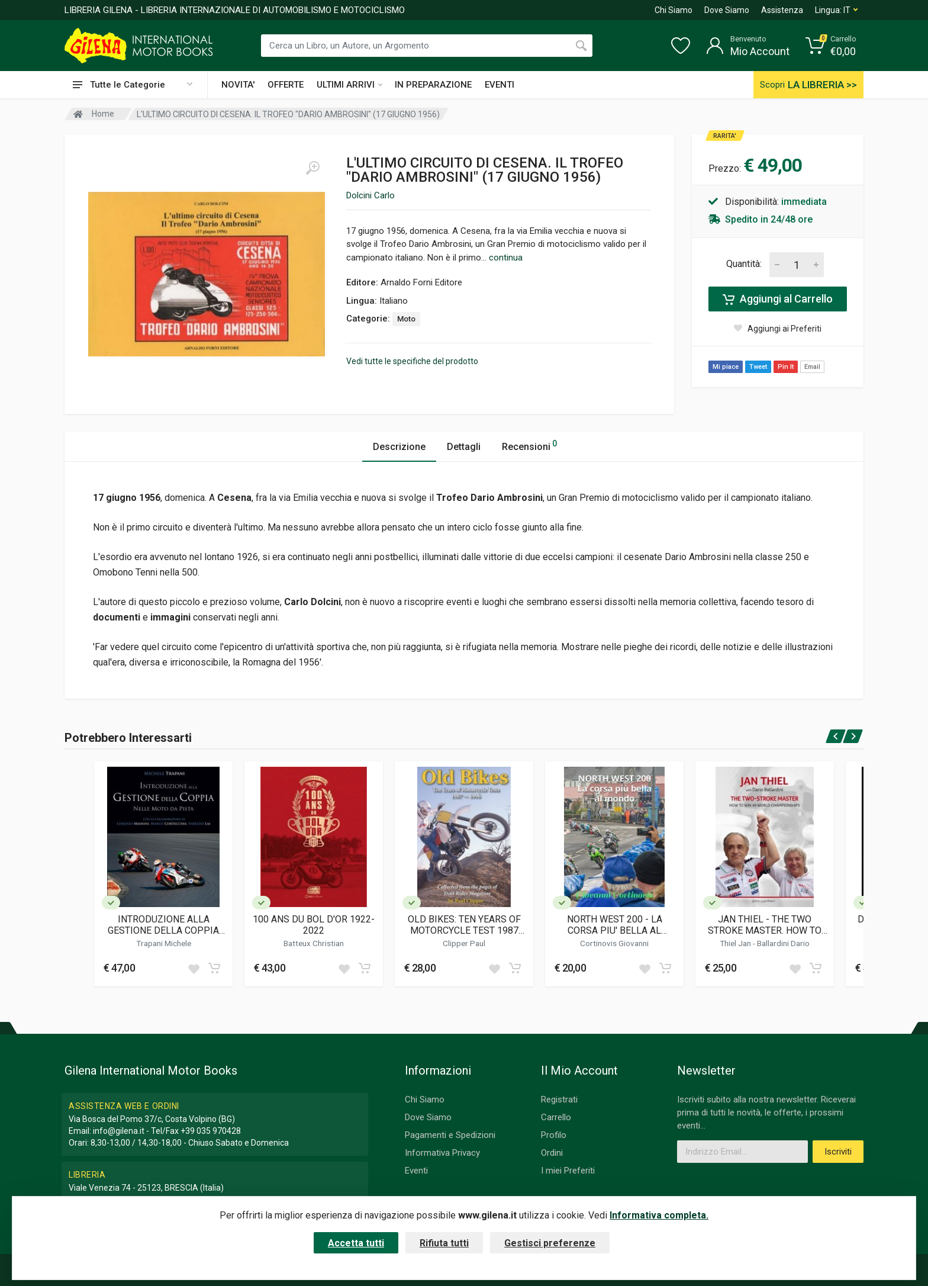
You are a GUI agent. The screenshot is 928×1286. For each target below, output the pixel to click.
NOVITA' (237, 84)
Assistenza (782, 10)
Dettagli (464, 446)
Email (812, 367)
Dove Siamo (726, 10)
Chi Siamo (673, 10)
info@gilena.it (118, 1131)
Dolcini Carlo (370, 195)
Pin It (786, 367)
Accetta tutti (356, 1243)
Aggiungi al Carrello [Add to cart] (778, 299)
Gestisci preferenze (549, 1243)
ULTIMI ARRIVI (349, 84)
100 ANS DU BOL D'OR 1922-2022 (314, 925)
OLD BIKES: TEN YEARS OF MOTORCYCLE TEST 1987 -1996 (464, 925)
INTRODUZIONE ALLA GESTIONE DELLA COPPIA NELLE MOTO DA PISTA (163, 925)
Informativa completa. (659, 1215)
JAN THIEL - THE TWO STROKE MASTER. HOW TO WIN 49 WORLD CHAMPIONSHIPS (764, 925)
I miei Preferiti (568, 1170)
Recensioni (529, 445)
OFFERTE (286, 84)
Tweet (758, 367)
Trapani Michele (163, 943)
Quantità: (744, 263)
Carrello (556, 1117)
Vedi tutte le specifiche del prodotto (412, 361)
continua (506, 257)
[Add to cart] (214, 968)
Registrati (559, 1099)
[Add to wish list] (193, 968)
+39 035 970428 (211, 1131)
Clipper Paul (464, 943)
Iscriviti (838, 1151)
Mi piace (726, 367)
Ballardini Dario (783, 943)
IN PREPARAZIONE (433, 84)
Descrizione (399, 446)
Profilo (553, 1135)
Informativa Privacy (442, 1152)
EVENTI (499, 84)
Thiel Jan (736, 943)
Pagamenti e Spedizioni (450, 1135)
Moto (406, 318)
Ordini (552, 1152)
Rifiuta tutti (444, 1243)
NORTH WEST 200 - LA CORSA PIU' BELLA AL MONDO (614, 925)
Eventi (416, 1170)
